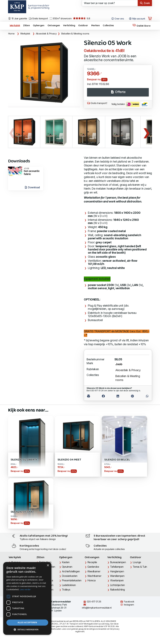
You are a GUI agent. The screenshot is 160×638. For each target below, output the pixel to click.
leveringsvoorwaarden (97, 629)
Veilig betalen (129, 104)
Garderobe (93, 566)
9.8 (81, 18)
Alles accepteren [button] (27, 622)
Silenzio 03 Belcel (117, 459)
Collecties (108, 25)
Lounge (137, 562)
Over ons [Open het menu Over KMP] (117, 18)
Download (32, 187)
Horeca (91, 580)
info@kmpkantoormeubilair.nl (96, 606)
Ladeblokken (69, 585)
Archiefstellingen (71, 571)
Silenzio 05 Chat (22, 511)
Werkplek (15, 25)
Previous (12, 132)
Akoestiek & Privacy (46, 33)
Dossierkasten (69, 575)
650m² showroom (60, 18)
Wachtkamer (94, 575)
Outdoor (83, 25)
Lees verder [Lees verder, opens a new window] (25, 589)
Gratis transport (38, 18)
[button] (27, 630)
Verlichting (69, 25)
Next (146, 132)
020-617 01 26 (92, 601)
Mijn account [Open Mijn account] (137, 18)
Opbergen (38, 25)
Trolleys (66, 589)
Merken (95, 25)
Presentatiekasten (71, 580)
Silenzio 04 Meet (69, 459)
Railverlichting (117, 589)
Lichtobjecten (117, 585)
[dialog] (27, 598)
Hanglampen (117, 571)
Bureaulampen (118, 562)
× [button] (48, 565)
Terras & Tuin (140, 566)
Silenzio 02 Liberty (24, 459)
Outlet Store (141, 25)
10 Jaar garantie (17, 18)
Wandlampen (117, 575)
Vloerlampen (117, 580)
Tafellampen (117, 566)
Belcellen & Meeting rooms (75, 33)
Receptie (92, 562)
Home (11, 33)
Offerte (117, 92)
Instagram (127, 604)
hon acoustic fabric (32, 171)
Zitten (26, 25)
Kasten (66, 562)
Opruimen (67, 566)
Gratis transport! (97, 103)
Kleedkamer (93, 571)
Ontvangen (54, 25)
